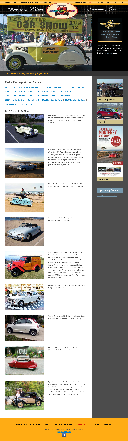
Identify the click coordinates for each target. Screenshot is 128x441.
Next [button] (88, 42)
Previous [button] (3, 42)
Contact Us (118, 2)
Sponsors (36, 2)
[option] (46, 42)
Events (15, 2)
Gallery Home (10, 87)
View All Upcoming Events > (107, 196)
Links (108, 2)
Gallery (92, 2)
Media (100, 2)
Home (7, 2)
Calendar (25, 2)
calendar (110, 53)
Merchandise (80, 2)
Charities (47, 2)
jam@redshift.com (64, 432)
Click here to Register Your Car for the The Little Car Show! (110, 34)
